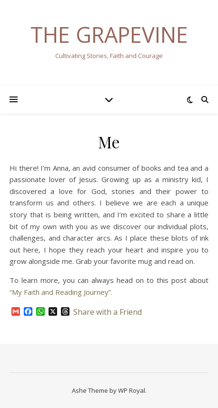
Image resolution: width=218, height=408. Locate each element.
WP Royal (131, 390)
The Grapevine (109, 34)
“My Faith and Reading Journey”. (61, 292)
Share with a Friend (107, 312)
